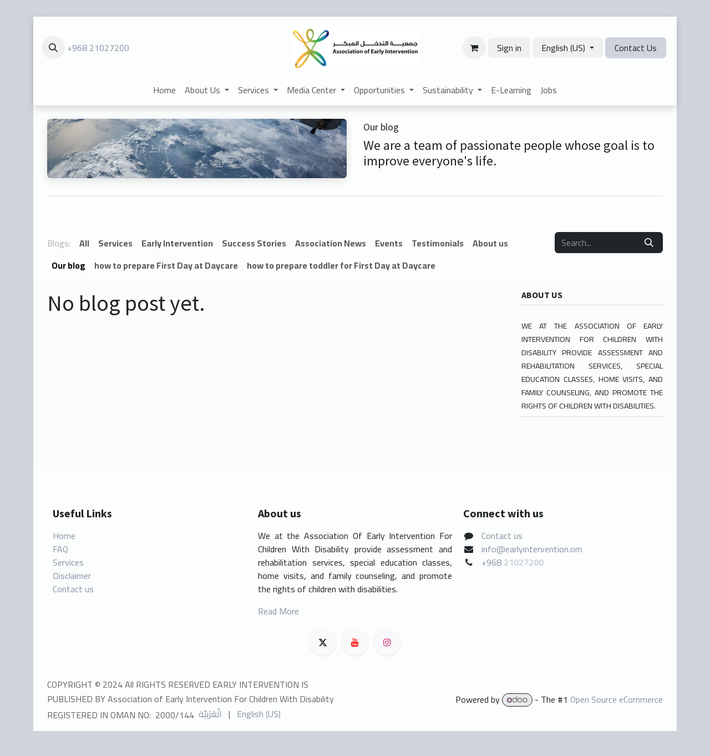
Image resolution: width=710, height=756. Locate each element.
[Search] (649, 242)
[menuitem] (164, 90)
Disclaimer (72, 575)
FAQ (60, 549)
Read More (278, 611)
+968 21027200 (98, 47)
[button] (53, 47)
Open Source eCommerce (616, 699)
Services (68, 562)
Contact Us (636, 47)
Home (64, 535)
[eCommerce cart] (474, 47)
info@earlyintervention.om (531, 549)
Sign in (509, 47)
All (84, 243)
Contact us (73, 589)
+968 (492, 562)
